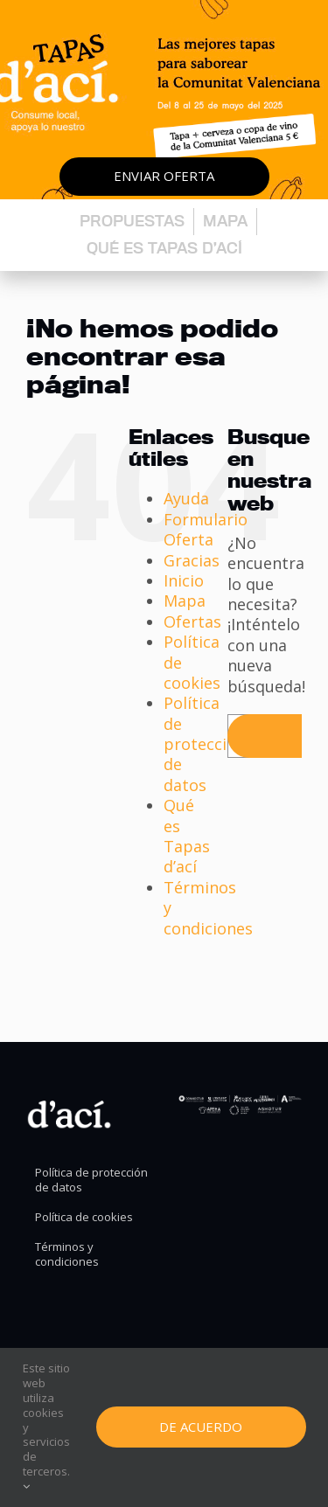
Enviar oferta (164, 175)
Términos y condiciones (67, 1254)
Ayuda (186, 498)
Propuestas (132, 221)
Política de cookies (84, 1217)
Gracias (192, 560)
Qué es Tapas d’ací (164, 248)
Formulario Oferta (206, 529)
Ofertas (192, 621)
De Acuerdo (200, 1426)
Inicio (184, 580)
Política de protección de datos (205, 743)
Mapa (225, 221)
